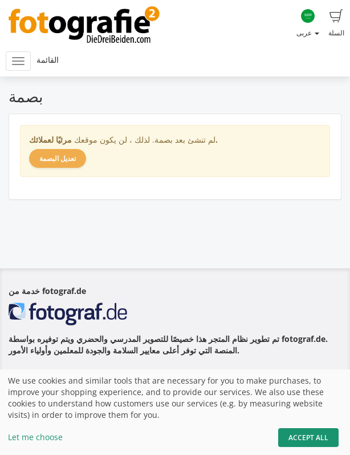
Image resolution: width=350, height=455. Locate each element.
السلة (336, 23)
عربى (307, 23)
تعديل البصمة (57, 158)
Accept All (308, 437)
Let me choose (35, 437)
